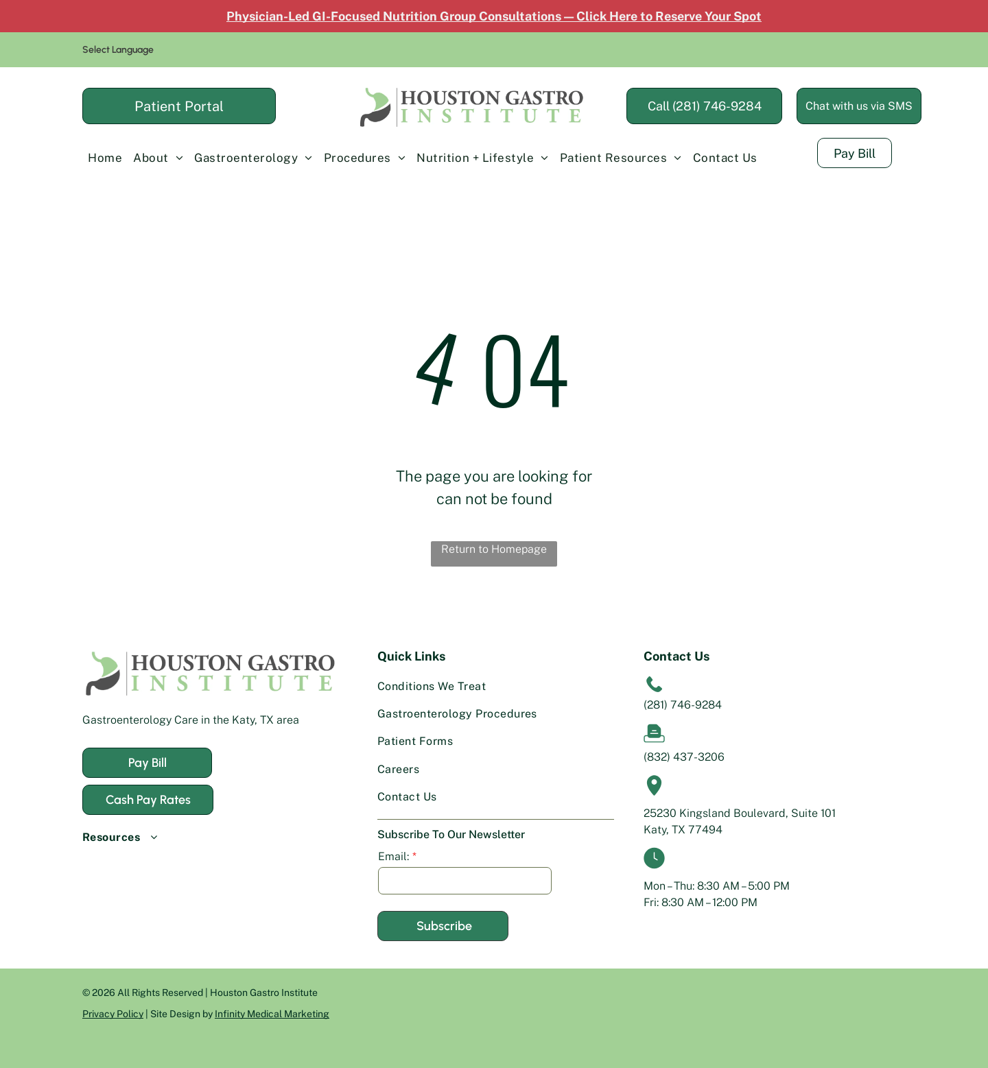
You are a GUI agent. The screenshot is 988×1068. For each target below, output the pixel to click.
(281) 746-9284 (683, 704)
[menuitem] (105, 157)
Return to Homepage (494, 549)
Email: (393, 856)
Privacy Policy (112, 1013)
